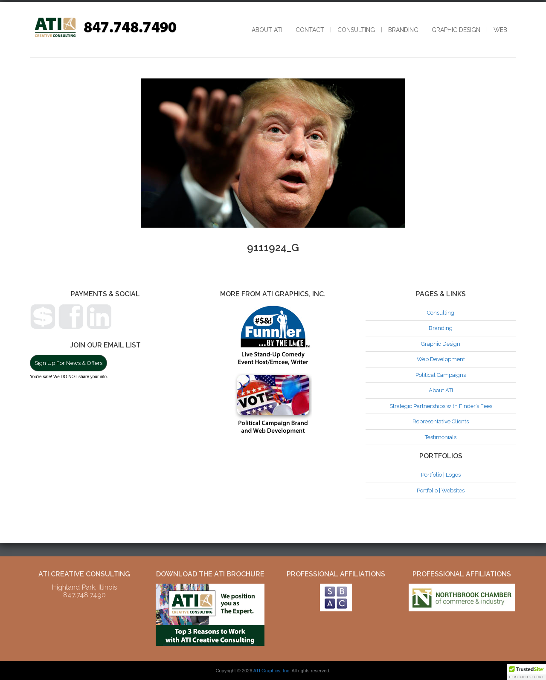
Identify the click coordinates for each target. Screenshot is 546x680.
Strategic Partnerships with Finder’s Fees (440, 406)
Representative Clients (440, 421)
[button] (526, 672)
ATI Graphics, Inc (271, 670)
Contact (310, 29)
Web (500, 29)
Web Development (441, 359)
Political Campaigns (440, 375)
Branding (403, 29)
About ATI (267, 29)
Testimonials (440, 437)
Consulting (356, 29)
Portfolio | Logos (441, 475)
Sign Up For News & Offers (68, 363)
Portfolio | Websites (441, 490)
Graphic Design (456, 29)
